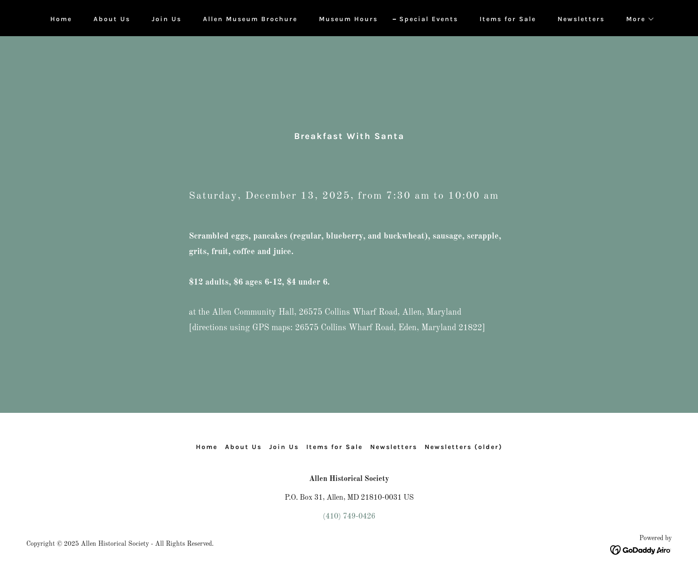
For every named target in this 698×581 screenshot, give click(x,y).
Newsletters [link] (581, 19)
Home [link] (61, 19)
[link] (641, 550)
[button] (637, 19)
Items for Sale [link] (508, 19)
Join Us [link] (166, 19)
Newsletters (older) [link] (464, 447)
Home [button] (206, 447)
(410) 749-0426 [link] (349, 516)
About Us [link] (111, 19)
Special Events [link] (428, 19)
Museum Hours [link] (348, 19)
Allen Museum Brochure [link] (250, 19)
